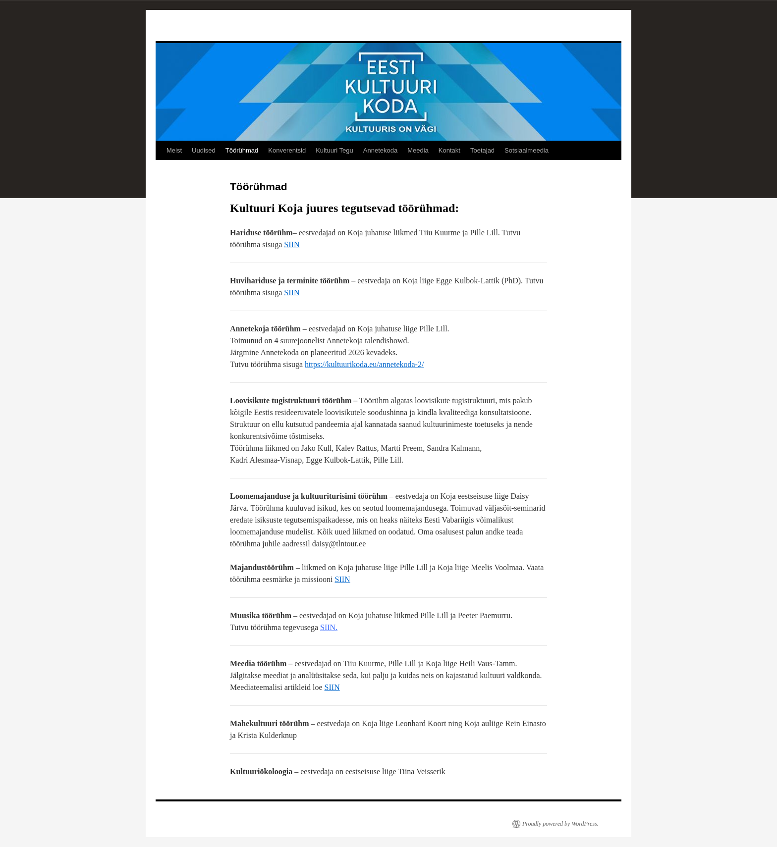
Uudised (204, 150)
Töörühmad (241, 150)
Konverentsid (287, 150)
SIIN (291, 244)
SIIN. (328, 627)
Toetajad (482, 150)
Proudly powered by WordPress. (560, 823)
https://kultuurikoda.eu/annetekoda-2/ (364, 364)
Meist (174, 150)
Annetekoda (380, 150)
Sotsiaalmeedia (526, 150)
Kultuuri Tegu (334, 150)
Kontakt (449, 150)
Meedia (418, 150)
